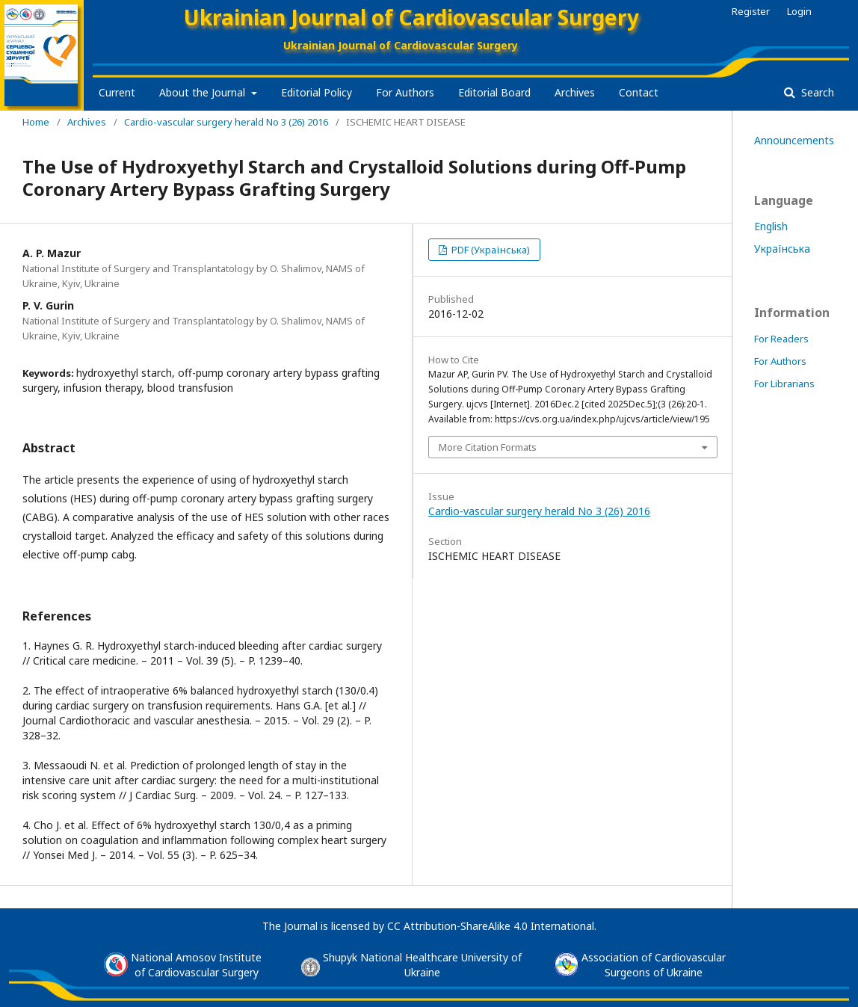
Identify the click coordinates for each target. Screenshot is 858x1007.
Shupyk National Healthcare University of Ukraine (422, 964)
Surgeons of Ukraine (654, 972)
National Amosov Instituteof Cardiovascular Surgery (196, 964)
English (771, 226)
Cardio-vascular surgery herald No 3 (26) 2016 (226, 122)
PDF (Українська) (489, 249)
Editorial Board (494, 92)
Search (816, 92)
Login (799, 11)
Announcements (794, 140)
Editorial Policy (316, 92)
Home (35, 122)
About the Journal (203, 92)
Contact (638, 92)
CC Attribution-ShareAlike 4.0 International (490, 926)
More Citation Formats (488, 447)
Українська (782, 248)
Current (117, 92)
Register (751, 11)
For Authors (405, 92)
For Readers (781, 338)
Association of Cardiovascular (653, 957)
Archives (575, 92)
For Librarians (784, 383)
